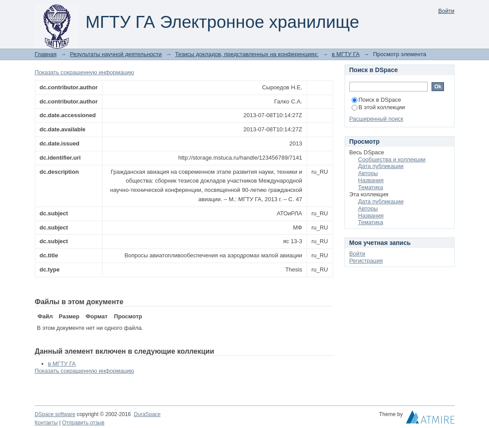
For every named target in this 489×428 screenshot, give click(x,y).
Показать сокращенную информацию (84, 72)
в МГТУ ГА (346, 54)
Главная (46, 54)
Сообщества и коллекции (392, 159)
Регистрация (366, 260)
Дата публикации (381, 166)
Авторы (368, 173)
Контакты (46, 423)
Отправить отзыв (83, 423)
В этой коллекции (378, 107)
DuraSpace (147, 414)
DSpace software (55, 414)
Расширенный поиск (376, 118)
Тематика (370, 187)
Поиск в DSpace (376, 99)
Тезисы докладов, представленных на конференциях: (246, 54)
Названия (371, 180)
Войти (446, 11)
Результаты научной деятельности (116, 54)
